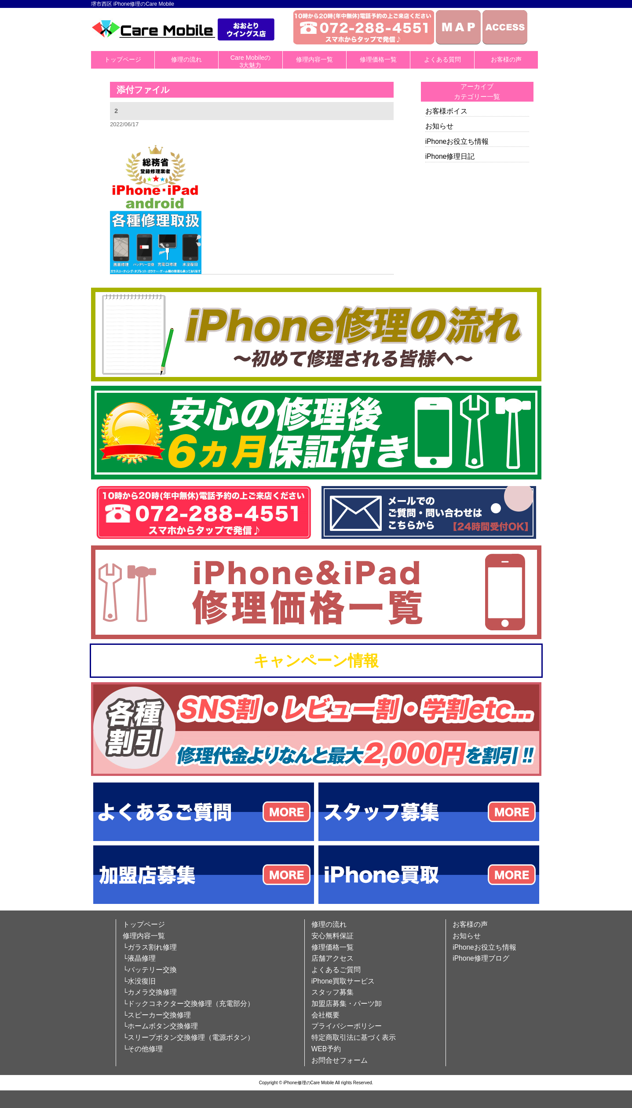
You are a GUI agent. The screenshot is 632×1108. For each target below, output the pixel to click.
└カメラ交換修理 (150, 992)
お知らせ (439, 126)
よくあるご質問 (336, 969)
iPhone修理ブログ (481, 958)
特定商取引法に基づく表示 (353, 1037)
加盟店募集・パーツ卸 (346, 1003)
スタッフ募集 (332, 992)
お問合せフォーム (339, 1060)
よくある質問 (442, 59)
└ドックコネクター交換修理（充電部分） (188, 1003)
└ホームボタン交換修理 (160, 1026)
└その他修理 (143, 1049)
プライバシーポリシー (346, 1026)
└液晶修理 (139, 958)
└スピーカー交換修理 (157, 1015)
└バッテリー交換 (150, 969)
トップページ (122, 59)
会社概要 (325, 1015)
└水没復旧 (139, 981)
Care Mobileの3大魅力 (250, 61)
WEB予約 (326, 1049)
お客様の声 (506, 59)
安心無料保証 (332, 936)
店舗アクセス (332, 958)
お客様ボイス (446, 111)
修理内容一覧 (314, 59)
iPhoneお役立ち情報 (457, 141)
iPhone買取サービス (343, 981)
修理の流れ (186, 59)
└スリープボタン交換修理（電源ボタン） (188, 1037)
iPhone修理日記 (450, 156)
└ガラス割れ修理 (150, 947)
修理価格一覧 (378, 59)
